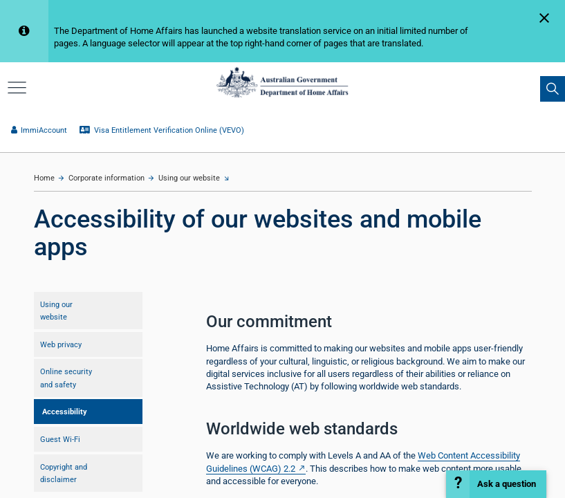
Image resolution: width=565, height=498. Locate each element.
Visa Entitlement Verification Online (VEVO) (162, 130)
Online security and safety (66, 378)
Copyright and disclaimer (63, 473)
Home (44, 178)
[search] (552, 88)
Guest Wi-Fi (60, 439)
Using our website (189, 178)
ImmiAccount (39, 130)
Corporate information (106, 178)
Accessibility (64, 411)
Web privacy (61, 344)
